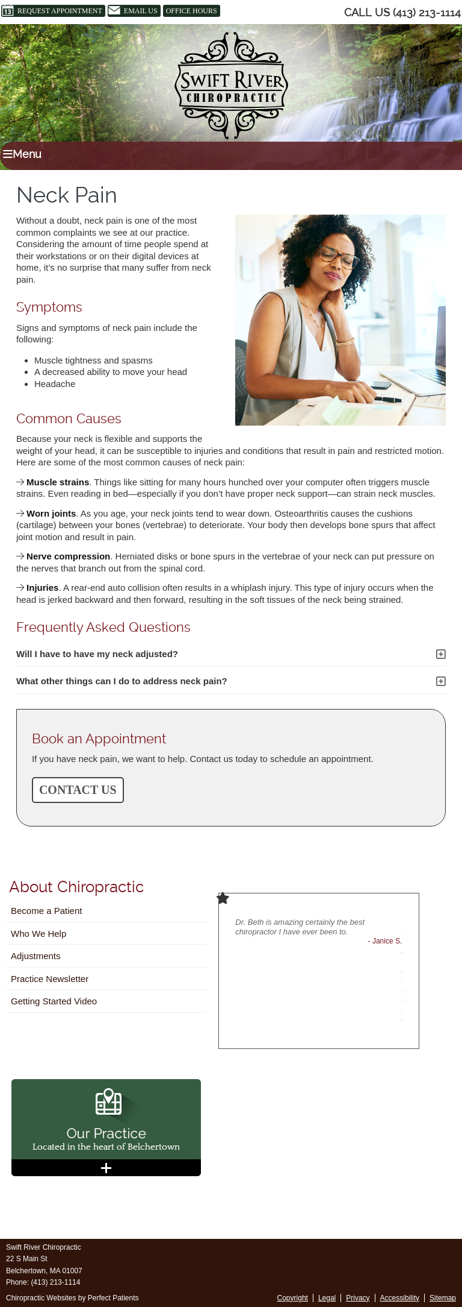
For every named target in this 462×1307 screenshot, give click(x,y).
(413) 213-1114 (427, 12)
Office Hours (191, 11)
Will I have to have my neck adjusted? (97, 654)
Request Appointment (51, 11)
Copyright (292, 1298)
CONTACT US (78, 789)
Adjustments (36, 956)
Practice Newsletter (49, 979)
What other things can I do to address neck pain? (121, 681)
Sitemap (443, 1298)
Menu (22, 154)
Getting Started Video (54, 1001)
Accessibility (399, 1298)
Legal (327, 1298)
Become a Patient (46, 910)
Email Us (133, 11)
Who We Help (38, 933)
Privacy (357, 1298)
